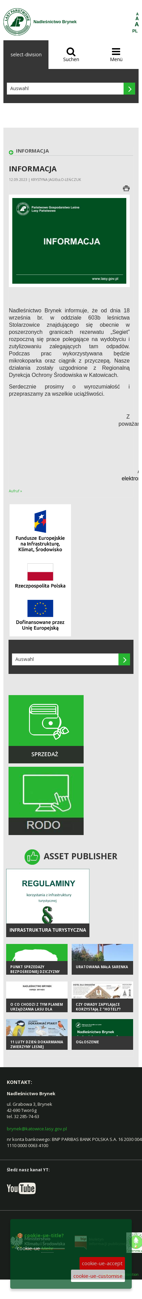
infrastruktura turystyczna (48, 930)
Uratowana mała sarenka (102, 966)
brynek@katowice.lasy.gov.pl (37, 1129)
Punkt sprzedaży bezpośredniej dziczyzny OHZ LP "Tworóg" (35, 971)
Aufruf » (15, 491)
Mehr (47, 1248)
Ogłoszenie (87, 1042)
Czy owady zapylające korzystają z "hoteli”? (98, 1007)
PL (135, 31)
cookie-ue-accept (102, 1263)
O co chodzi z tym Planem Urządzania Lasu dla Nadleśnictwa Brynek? (36, 1009)
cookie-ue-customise (98, 1275)
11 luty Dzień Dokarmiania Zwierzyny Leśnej (36, 1044)
